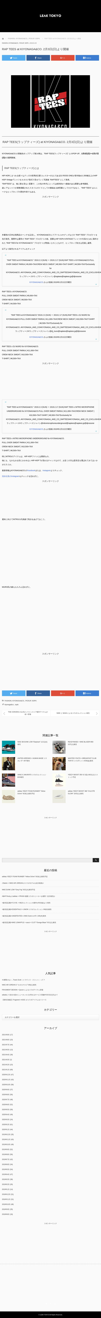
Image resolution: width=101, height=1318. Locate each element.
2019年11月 (6, 1139)
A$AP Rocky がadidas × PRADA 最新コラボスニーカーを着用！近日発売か (28, 896)
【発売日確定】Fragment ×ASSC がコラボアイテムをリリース (24, 1000)
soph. (17, 705)
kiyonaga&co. (9, 705)
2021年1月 (5, 1070)
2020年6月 (5, 1104)
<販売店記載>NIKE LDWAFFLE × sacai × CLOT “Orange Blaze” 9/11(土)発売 (29, 922)
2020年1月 (5, 1129)
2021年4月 (5, 1055)
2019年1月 (5, 1189)
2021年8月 (5, 1040)
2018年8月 (5, 1214)
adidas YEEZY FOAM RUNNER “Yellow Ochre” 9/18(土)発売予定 (25, 876)
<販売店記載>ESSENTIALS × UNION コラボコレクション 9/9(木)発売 (26, 909)
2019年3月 (5, 1179)
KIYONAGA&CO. (13, 43)
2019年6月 (5, 1164)
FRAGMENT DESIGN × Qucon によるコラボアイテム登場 (22, 990)
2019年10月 (6, 1144)
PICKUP (21, 43)
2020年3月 (5, 1119)
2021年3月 (5, 1060)
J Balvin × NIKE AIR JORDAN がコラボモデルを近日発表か (23, 883)
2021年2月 (5, 1065)
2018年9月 (5, 1209)
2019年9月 (5, 1149)
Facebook (31, 470)
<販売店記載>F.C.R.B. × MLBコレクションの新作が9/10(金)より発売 (26, 903)
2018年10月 (6, 1204)
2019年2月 (5, 1184)
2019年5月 (5, 1169)
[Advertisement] (50, 66)
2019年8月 (5, 1154)
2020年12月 (6, 1075)
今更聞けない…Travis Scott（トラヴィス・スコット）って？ (23, 980)
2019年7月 (5, 1159)
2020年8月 (5, 1095)
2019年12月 (6, 1134)
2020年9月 (5, 1090)
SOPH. (27, 43)
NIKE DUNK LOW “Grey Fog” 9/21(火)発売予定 (18, 890)
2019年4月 (5, 1174)
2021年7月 (5, 1045)
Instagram (47, 470)
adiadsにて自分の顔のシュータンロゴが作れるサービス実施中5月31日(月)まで (30, 995)
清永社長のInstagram (10, 476)
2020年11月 (6, 1080)
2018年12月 (6, 1194)
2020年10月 (6, 1085)
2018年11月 (6, 1199)
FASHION (5, 43)
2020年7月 (5, 1099)
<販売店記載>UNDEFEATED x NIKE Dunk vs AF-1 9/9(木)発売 (24, 916)
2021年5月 (5, 1050)
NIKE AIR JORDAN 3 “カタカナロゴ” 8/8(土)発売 (19, 985)
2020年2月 (5, 1124)
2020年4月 (5, 1114)
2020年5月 (5, 1109)
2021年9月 (5, 1035)
